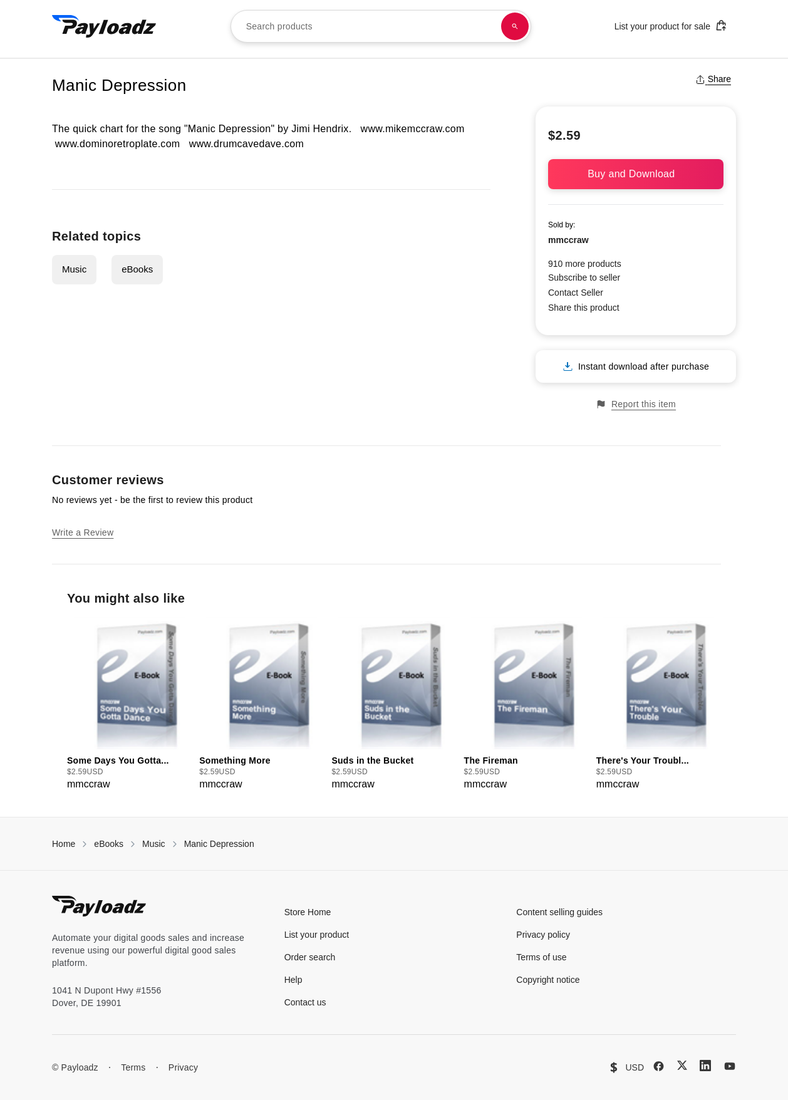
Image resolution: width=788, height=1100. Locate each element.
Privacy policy (543, 935)
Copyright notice (547, 980)
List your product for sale (670, 25)
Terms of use (541, 957)
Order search (310, 957)
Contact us (305, 1002)
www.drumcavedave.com (246, 143)
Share (713, 79)
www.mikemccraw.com (413, 128)
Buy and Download (636, 174)
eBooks (137, 269)
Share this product (584, 308)
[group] (129, 704)
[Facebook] (659, 1066)
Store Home (307, 912)
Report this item (636, 404)
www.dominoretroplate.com (117, 143)
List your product (317, 935)
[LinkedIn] (705, 1065)
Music (74, 269)
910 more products (584, 264)
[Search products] (515, 26)
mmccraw (568, 240)
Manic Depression (219, 844)
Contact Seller (575, 293)
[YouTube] (729, 1066)
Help (293, 980)
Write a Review (82, 532)
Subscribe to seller (584, 277)
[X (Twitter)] (682, 1065)
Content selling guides (559, 912)
